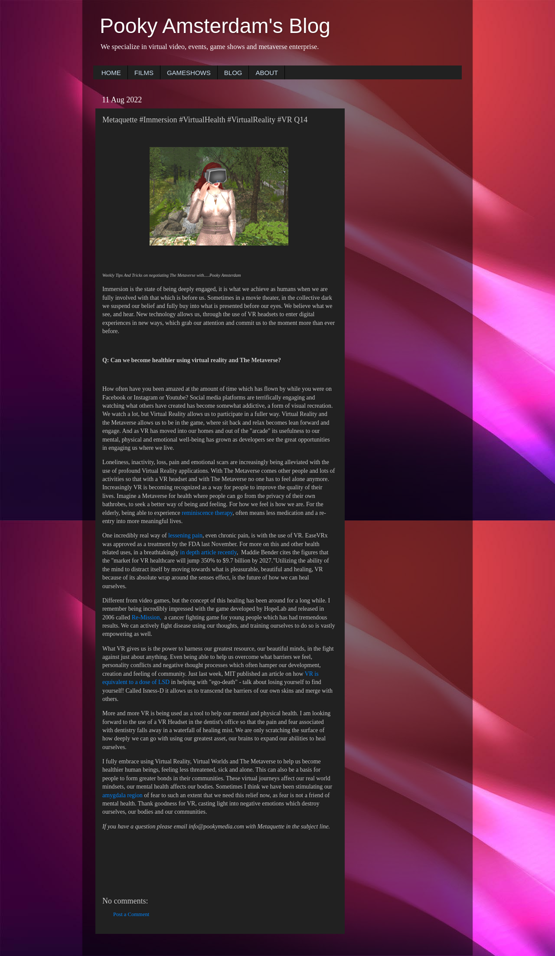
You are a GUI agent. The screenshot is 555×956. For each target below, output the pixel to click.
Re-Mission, (147, 617)
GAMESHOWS (189, 72)
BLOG (233, 72)
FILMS (143, 72)
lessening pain (185, 535)
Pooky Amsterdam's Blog (215, 25)
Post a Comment (131, 914)
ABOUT (266, 72)
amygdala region (122, 795)
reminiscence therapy (207, 513)
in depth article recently (208, 552)
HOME (111, 72)
